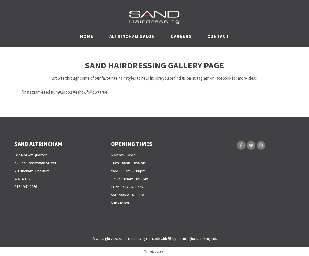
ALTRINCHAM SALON (132, 36)
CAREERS (181, 36)
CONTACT (218, 36)
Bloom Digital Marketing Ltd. (197, 238)
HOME (87, 36)
